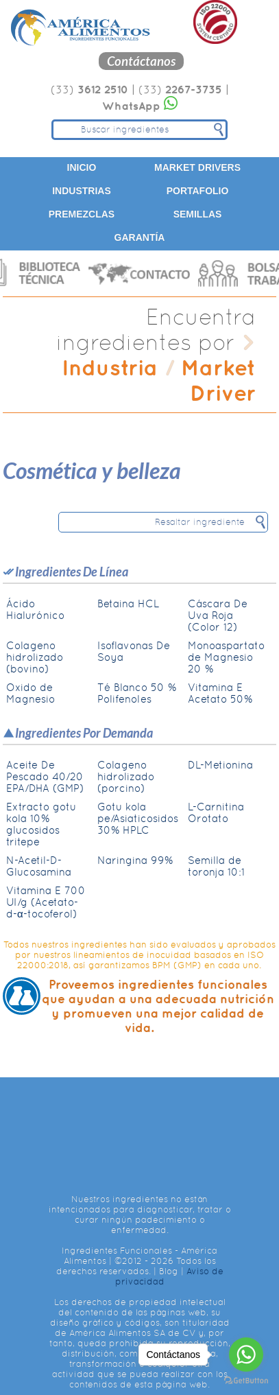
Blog (168, 1271)
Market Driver (218, 380)
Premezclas (81, 214)
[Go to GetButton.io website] (246, 1380)
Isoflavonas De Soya (133, 651)
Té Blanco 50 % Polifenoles (136, 693)
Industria (110, 367)
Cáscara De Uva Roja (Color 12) (217, 615)
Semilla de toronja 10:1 (216, 866)
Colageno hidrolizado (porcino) (125, 776)
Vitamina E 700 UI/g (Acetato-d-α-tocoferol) (46, 901)
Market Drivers (197, 167)
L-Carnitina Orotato (216, 812)
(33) (89, 89)
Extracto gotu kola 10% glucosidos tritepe (41, 824)
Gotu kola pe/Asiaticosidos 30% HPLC (137, 818)
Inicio (82, 167)
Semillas (197, 214)
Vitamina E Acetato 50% (220, 693)
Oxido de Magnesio (30, 693)
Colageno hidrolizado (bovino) (34, 657)
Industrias (81, 190)
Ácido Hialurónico (35, 609)
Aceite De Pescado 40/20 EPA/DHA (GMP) (45, 776)
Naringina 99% (135, 860)
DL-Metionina (220, 765)
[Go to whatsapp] (246, 1354)
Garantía (139, 237)
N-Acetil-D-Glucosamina (38, 866)
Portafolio (198, 190)
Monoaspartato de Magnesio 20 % (226, 657)
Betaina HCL (128, 603)
